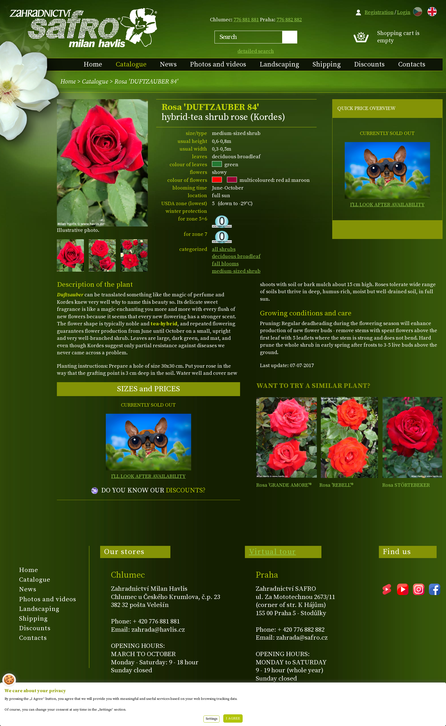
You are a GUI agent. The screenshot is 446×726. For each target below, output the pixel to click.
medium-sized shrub (236, 271)
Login (403, 12)
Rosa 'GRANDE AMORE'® (284, 485)
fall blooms (225, 264)
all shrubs (224, 249)
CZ (416, 10)
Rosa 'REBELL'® (336, 485)
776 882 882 (289, 19)
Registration (379, 12)
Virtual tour (272, 552)
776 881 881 (246, 19)
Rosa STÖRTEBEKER (406, 485)
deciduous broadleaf (236, 256)
